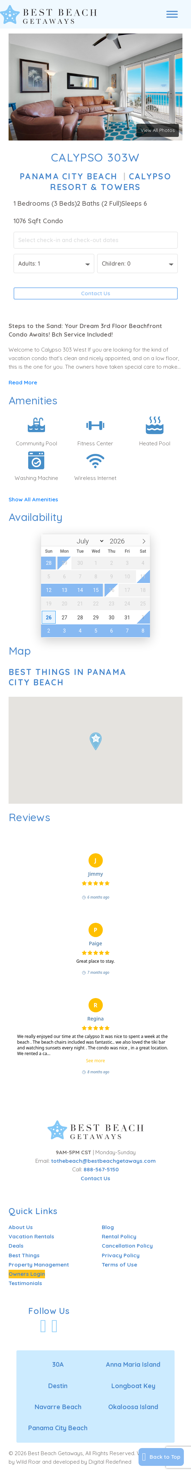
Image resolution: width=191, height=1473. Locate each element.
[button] (96, 741)
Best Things (24, 1255)
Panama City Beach (68, 176)
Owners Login (27, 1273)
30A (58, 1364)
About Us (21, 1227)
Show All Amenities (33, 499)
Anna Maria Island (133, 1364)
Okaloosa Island (133, 1407)
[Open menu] (172, 14)
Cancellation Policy (127, 1245)
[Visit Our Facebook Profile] (43, 1326)
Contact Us (95, 293)
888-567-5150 (101, 1169)
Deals (16, 1245)
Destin (57, 1386)
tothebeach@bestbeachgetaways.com (103, 1160)
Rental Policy (119, 1236)
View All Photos (158, 130)
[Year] (116, 541)
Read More (23, 382)
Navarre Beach (58, 1407)
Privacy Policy (121, 1255)
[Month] (84, 541)
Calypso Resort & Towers (110, 181)
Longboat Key (133, 1386)
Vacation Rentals (31, 1236)
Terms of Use (119, 1264)
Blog (108, 1227)
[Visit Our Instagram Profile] (54, 1326)
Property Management (39, 1264)
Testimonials (25, 1283)
